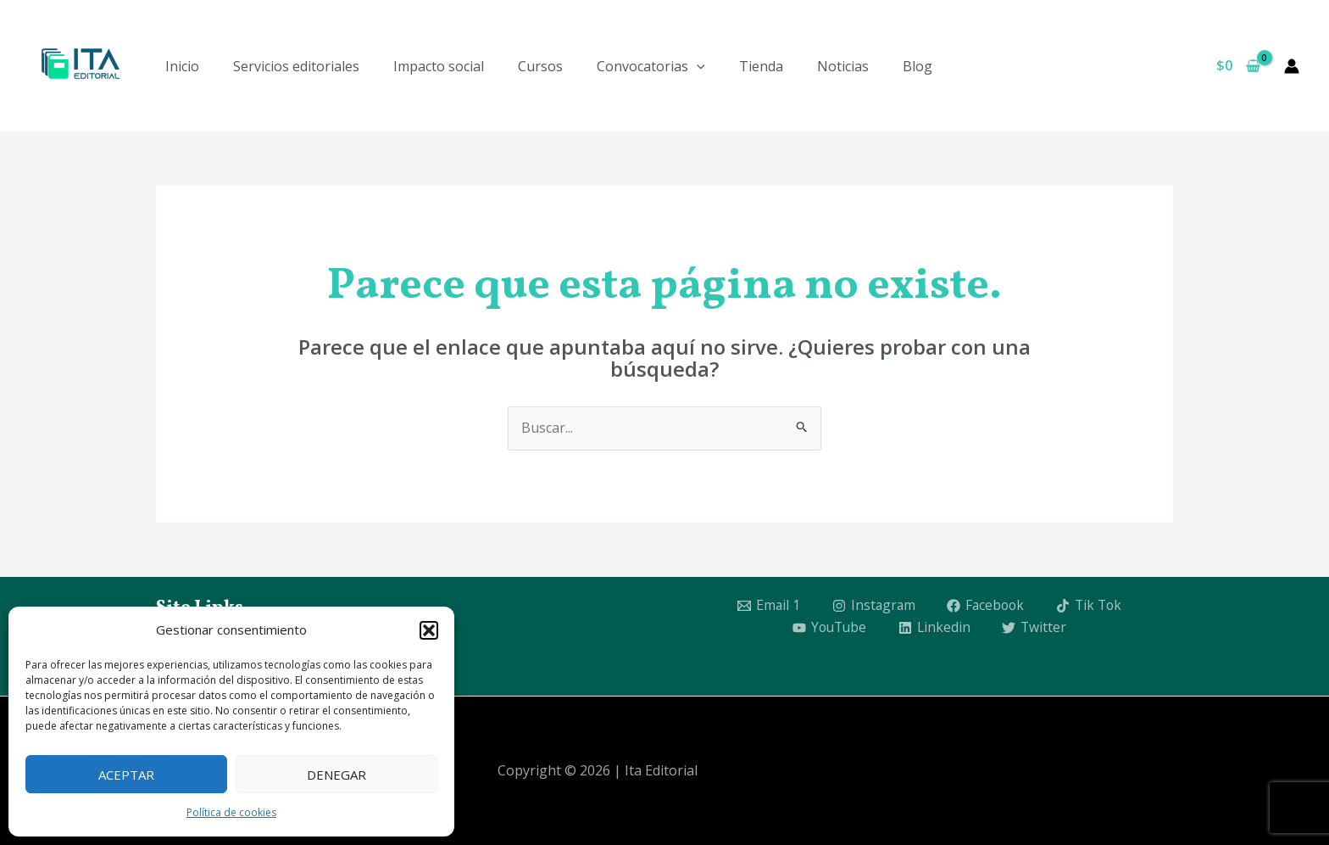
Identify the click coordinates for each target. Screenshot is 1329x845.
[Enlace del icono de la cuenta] (1291, 66)
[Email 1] (765, 606)
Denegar (336, 774)
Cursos (540, 66)
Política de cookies (231, 812)
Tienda (761, 66)
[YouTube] (828, 628)
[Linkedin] (935, 628)
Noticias (843, 66)
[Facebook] (986, 606)
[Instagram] (872, 606)
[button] (428, 630)
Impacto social (438, 66)
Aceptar (126, 774)
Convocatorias (651, 66)
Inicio (182, 66)
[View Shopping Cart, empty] (1238, 66)
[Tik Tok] (1091, 606)
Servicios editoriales (296, 66)
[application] (696, 66)
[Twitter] (1036, 628)
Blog (917, 66)
